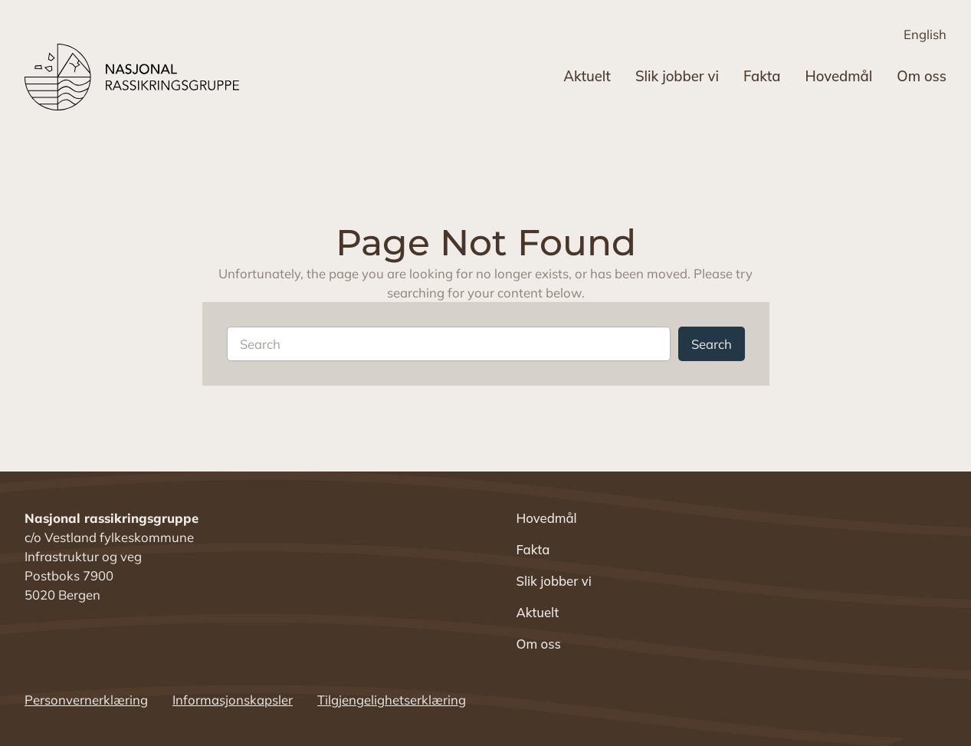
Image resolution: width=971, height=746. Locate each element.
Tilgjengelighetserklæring (391, 700)
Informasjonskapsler (232, 700)
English (925, 34)
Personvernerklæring (86, 700)
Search (711, 344)
